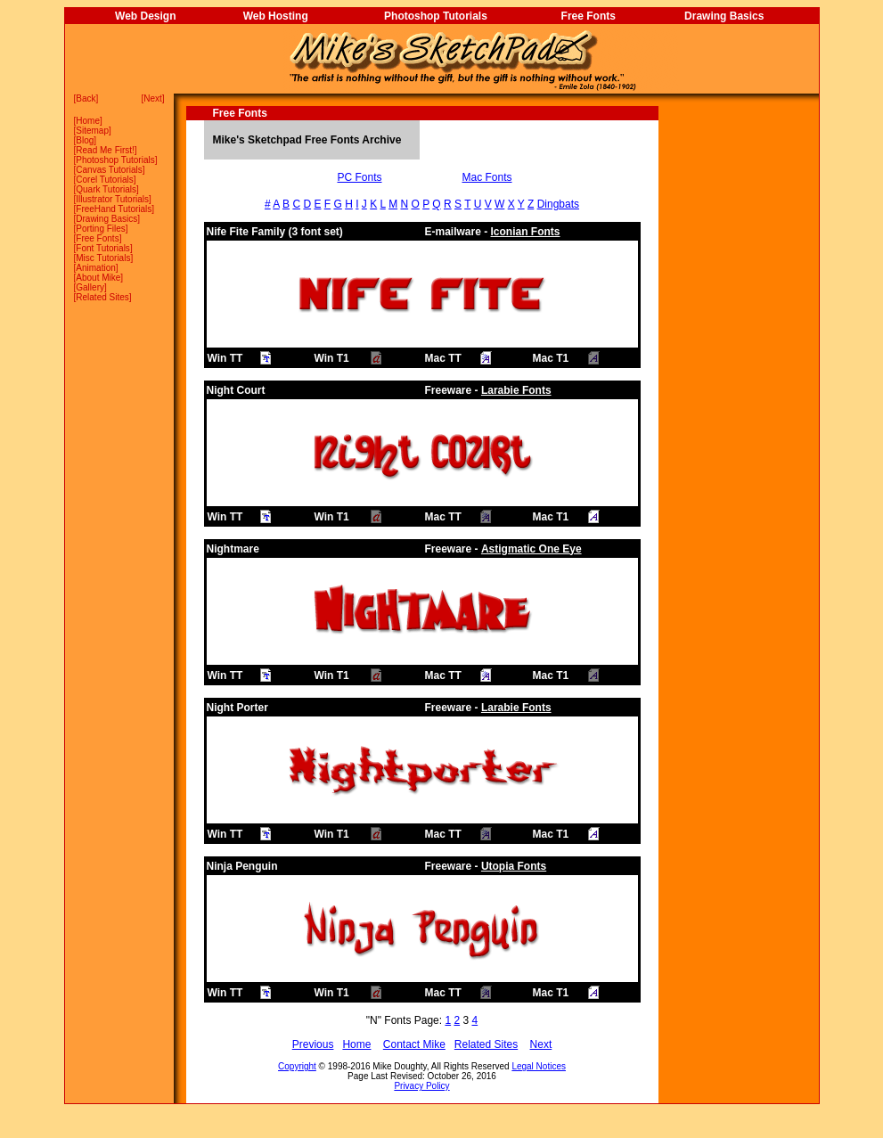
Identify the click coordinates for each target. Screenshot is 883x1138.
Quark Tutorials (106, 189)
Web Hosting (275, 16)
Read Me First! (105, 150)
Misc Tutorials (103, 258)
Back (85, 98)
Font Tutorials (103, 248)
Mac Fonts (487, 177)
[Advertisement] (738, 373)
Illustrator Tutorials (112, 199)
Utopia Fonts (513, 866)
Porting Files (101, 228)
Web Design (145, 16)
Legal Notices (538, 1066)
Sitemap (92, 130)
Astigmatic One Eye (531, 549)
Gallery (90, 287)
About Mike (98, 277)
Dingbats (558, 204)
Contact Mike (414, 1044)
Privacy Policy (421, 1086)
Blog (85, 140)
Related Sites (102, 297)
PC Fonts (359, 177)
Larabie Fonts (516, 390)
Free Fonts (588, 16)
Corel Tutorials (104, 179)
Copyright (297, 1066)
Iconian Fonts (525, 231)
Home (88, 121)
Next (152, 98)
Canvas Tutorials (109, 170)
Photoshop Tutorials (435, 16)
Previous (313, 1044)
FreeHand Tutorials (113, 209)
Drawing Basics (724, 16)
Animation (95, 268)
